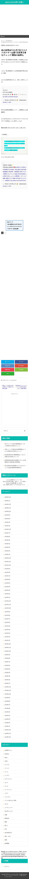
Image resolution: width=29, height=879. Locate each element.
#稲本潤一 (11, 171)
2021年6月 (7, 622)
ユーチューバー (9, 807)
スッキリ (7, 775)
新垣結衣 (7, 818)
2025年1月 (7, 500)
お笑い (6, 761)
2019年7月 (7, 704)
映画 (6, 822)
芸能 (6, 839)
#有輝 (7, 178)
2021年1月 (7, 640)
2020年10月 (8, 651)
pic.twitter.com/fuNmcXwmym (10, 96)
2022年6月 (7, 579)
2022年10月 (8, 565)
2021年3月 (7, 633)
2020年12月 (8, 644)
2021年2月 (7, 636)
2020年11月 (8, 647)
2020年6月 (7, 665)
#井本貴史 (22, 174)
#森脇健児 (5, 171)
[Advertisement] (14, 19)
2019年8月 (7, 701)
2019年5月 (7, 712)
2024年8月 (7, 518)
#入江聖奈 (22, 167)
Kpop (6, 757)
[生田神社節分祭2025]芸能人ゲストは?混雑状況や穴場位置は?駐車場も (15, 461)
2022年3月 (7, 590)
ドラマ (6, 793)
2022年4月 (7, 586)
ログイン (7, 866)
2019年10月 (8, 694)
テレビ (6, 786)
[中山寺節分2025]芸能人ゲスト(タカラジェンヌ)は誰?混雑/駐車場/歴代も (15, 466)
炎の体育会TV (13, 380)
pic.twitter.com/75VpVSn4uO (18, 180)
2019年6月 (7, 708)
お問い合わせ (23, 875)
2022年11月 (8, 561)
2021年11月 (8, 604)
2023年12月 (8, 529)
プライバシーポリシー (13, 875)
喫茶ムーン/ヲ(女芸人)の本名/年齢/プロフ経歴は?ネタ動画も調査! (8, 387)
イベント (7, 768)
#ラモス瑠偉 (12, 178)
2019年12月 (8, 686)
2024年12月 (8, 504)
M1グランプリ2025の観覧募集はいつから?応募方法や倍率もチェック (15, 444)
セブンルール (8, 779)
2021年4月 (7, 629)
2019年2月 (7, 722)
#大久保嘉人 (11, 169)
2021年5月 (7, 626)
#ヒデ (9, 174)
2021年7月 (7, 618)
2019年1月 (7, 726)
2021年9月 (7, 611)
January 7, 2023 (7, 102)
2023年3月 (7, 547)
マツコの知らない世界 (10, 800)
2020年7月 (7, 661)
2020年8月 (7, 658)
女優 (6, 814)
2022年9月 (7, 568)
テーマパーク (8, 789)
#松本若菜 (23, 169)
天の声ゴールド (9, 811)
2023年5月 (7, 540)
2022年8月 (7, 572)
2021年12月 (8, 601)
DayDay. (7, 754)
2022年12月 (8, 558)
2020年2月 (7, 679)
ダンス (6, 782)
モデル (6, 804)
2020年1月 (7, 683)
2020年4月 (7, 672)
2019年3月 (7, 719)
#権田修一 (17, 176)
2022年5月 (7, 583)
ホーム (5, 875)
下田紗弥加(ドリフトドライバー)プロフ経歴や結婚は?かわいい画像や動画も (21, 387)
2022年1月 (7, 597)
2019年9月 (7, 697)
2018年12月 (8, 729)
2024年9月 (7, 515)
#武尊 (17, 167)
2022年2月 (7, 593)
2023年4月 (7, 543)
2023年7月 (7, 533)
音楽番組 (7, 843)
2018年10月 (8, 737)
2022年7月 (7, 576)
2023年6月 (7, 536)
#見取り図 (17, 174)
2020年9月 (7, 654)
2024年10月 (8, 511)
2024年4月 (7, 522)
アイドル (7, 764)
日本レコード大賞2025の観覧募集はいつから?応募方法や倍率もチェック (15, 450)
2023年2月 (7, 550)
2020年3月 (7, 676)
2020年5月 (7, 669)
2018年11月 (8, 733)
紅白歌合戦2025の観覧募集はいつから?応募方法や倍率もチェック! (15, 455)
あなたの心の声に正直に (14, 2)
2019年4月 (7, 715)
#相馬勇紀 (16, 171)
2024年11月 (8, 508)
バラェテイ (7, 797)
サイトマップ (9, 876)
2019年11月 (8, 690)
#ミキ (12, 174)
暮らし (6, 825)
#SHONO (18, 178)
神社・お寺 (7, 836)
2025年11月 (8, 497)
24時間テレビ (8, 750)
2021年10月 (8, 608)
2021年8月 (7, 615)
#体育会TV (8, 180)
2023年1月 (7, 554)
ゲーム (6, 771)
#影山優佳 (17, 169)
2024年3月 (7, 525)
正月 (6, 829)
